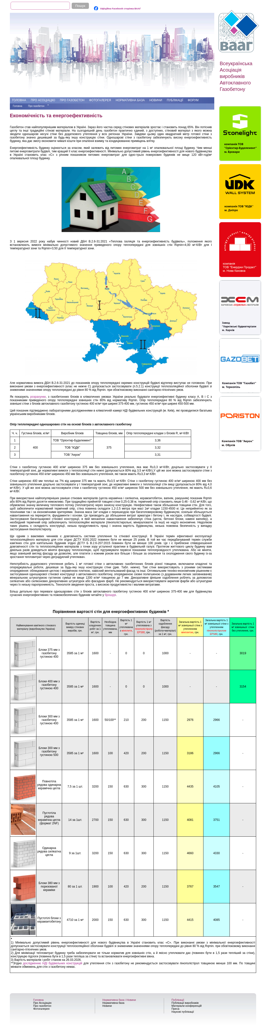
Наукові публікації (182, 1011)
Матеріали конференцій (186, 1005)
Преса (175, 1008)
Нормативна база (130, 100)
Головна (19, 100)
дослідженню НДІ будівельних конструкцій (52, 963)
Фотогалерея (100, 100)
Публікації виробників (185, 1002)
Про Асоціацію (43, 100)
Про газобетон (72, 100)
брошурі (110, 595)
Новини (155, 100)
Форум (193, 100)
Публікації (175, 100)
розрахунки (38, 396)
